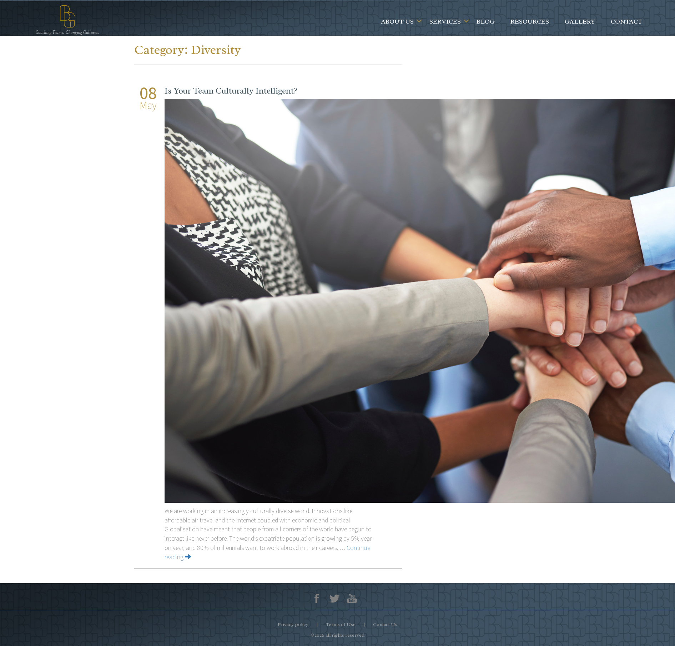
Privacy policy (293, 624)
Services (445, 21)
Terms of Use (341, 624)
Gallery (580, 21)
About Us (397, 21)
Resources (529, 21)
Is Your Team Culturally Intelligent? (231, 90)
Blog (486, 21)
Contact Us (385, 624)
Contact (626, 21)
